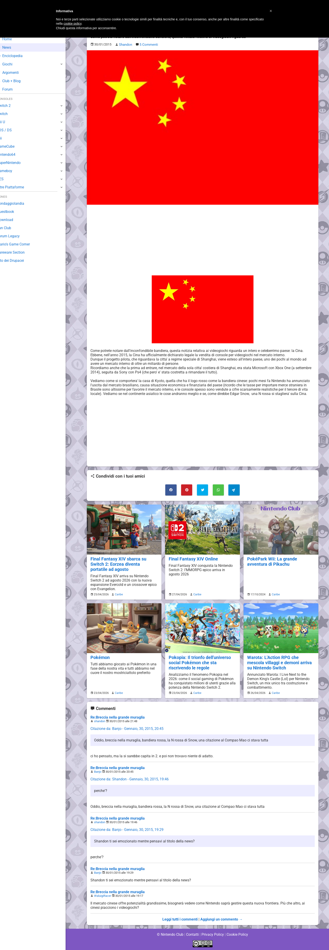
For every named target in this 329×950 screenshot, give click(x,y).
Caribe (118, 593)
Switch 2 (10, 105)
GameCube (12, 146)
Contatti (192, 934)
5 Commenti (148, 44)
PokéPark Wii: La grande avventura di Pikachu (271, 561)
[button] (271, 10)
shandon (99, 720)
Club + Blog (15, 81)
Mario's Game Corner (20, 244)
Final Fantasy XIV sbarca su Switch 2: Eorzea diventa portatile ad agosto (123, 563)
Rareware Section (18, 252)
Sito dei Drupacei (17, 260)
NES (7, 179)
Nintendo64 (13, 154)
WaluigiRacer (102, 895)
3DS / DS (11, 130)
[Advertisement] (202, 240)
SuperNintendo (16, 163)
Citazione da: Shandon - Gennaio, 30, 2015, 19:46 (129, 779)
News (11, 47)
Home (11, 39)
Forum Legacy (15, 236)
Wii (6, 138)
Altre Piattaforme (17, 187)
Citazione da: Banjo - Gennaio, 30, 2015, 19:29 (126, 829)
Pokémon (99, 656)
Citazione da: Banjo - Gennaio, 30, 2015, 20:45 (126, 728)
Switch (9, 114)
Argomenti (15, 72)
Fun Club (11, 228)
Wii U (8, 122)
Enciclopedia (17, 56)
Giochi (11, 64)
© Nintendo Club (170, 934)
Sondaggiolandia (17, 203)
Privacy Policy (212, 934)
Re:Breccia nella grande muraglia (117, 717)
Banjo (97, 771)
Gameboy (11, 171)
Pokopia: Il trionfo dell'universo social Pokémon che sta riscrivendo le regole (199, 662)
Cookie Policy (237, 934)
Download (12, 220)
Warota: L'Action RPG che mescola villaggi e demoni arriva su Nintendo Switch (280, 662)
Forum (11, 89)
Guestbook (12, 211)
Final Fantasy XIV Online (192, 558)
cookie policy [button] (72, 23)
